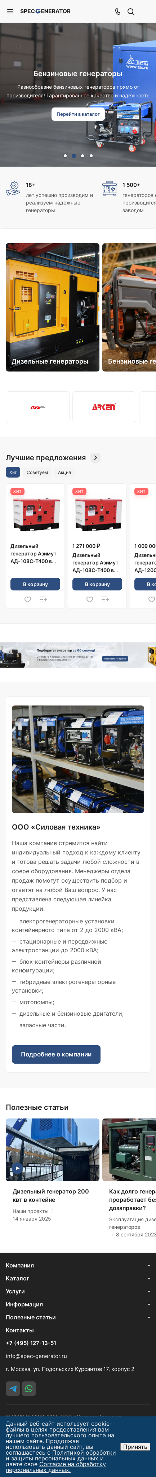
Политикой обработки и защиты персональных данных (61, 1455)
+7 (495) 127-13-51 (31, 1343)
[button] (65, 156)
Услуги (15, 1291)
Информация (24, 1304)
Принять (135, 1446)
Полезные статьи (31, 1317)
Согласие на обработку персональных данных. (56, 1466)
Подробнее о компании (56, 1054)
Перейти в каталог (78, 114)
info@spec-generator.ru (36, 1356)
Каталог (17, 1278)
